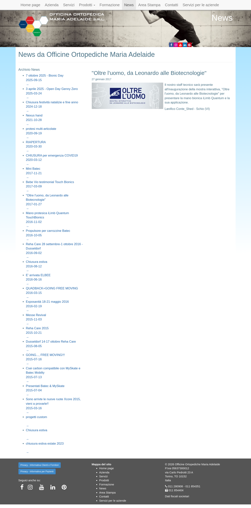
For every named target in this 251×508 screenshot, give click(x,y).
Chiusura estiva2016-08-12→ (36, 266)
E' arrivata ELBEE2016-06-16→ (38, 279)
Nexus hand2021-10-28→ (34, 120)
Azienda (51, 5)
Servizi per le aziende (201, 5)
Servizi (68, 5)
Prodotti (87, 5)
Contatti (171, 5)
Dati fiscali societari (177, 496)
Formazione (110, 5)
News (129, 5)
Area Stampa (149, 5)
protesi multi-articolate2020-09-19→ (41, 133)
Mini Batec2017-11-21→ (34, 173)
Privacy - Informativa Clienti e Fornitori (39, 465)
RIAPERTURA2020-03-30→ (36, 146)
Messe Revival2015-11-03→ (36, 319)
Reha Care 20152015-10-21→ (37, 332)
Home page (30, 5)
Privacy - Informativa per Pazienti (37, 471)
